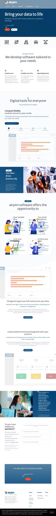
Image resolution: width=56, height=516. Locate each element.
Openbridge (40, 495)
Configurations (29, 6)
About (13, 6)
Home (7, 6)
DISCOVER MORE (28, 317)
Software (20, 6)
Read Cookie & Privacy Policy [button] (35, 513)
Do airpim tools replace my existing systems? (31, 436)
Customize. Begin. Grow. (12, 123)
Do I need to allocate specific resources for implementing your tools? (36, 426)
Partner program (31, 503)
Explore (7, 29)
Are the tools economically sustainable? (30, 442)
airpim (30, 495)
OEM (30, 506)
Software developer (31, 499)
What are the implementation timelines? (30, 431)
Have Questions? (28, 350)
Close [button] (51, 512)
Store (37, 6)
